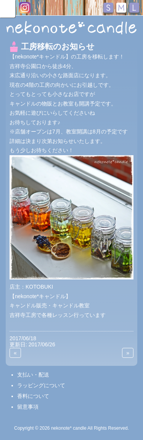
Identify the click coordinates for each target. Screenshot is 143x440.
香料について (33, 396)
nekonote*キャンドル (71, 28)
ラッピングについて (41, 385)
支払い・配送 (33, 375)
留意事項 (28, 407)
